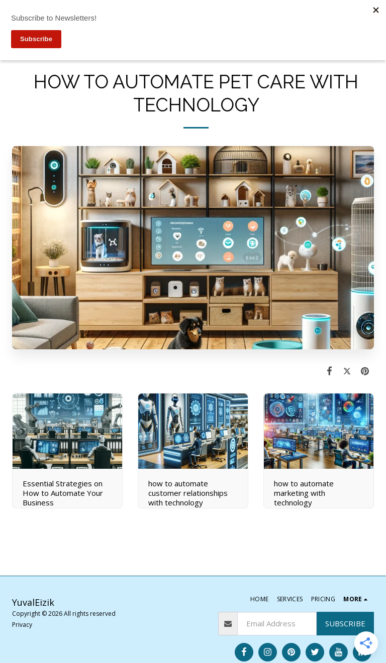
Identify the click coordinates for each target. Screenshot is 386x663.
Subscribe (345, 623)
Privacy (22, 624)
